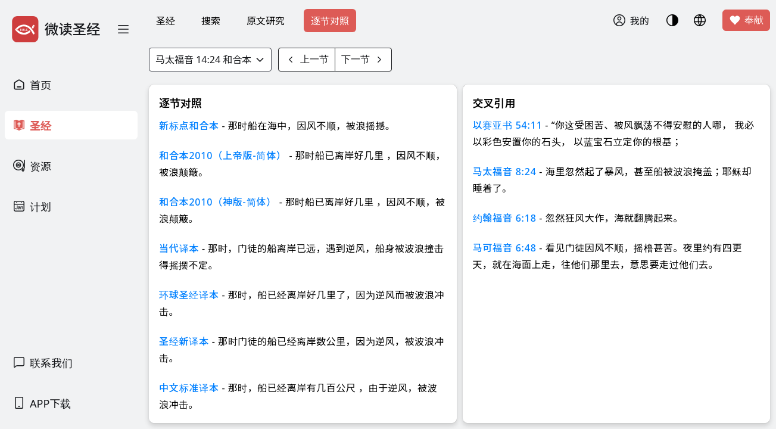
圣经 (165, 20)
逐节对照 (330, 20)
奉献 (746, 20)
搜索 (210, 20)
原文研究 (266, 20)
